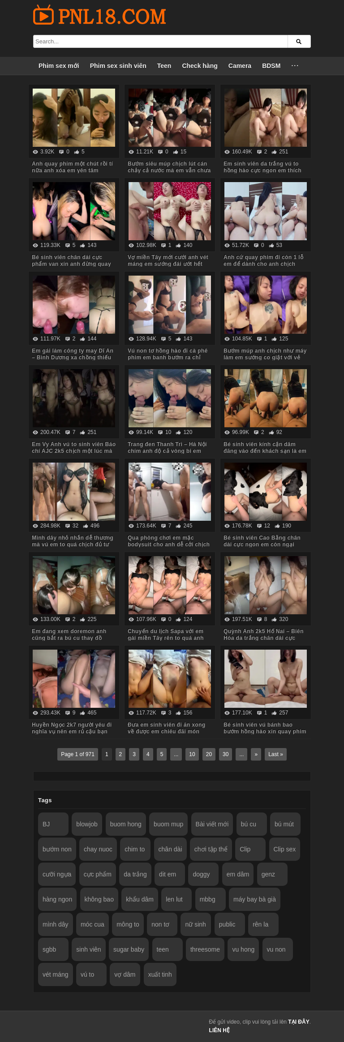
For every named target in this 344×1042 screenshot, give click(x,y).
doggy (201, 874)
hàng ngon (57, 899)
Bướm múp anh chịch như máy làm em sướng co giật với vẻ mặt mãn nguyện (265, 357)
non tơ (160, 924)
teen (163, 949)
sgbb (49, 949)
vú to (87, 974)
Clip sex (285, 849)
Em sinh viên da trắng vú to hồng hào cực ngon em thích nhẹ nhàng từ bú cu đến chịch (264, 170)
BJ (46, 824)
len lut (174, 899)
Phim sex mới (59, 65)
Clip (245, 849)
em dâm (238, 874)
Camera (239, 65)
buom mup (168, 824)
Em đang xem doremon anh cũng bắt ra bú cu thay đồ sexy (69, 638)
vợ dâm (124, 974)
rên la (260, 924)
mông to (127, 924)
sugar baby (128, 949)
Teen (164, 65)
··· (295, 65)
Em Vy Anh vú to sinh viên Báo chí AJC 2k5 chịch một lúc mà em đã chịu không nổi (74, 451)
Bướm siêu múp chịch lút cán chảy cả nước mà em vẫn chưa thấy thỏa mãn (169, 170)
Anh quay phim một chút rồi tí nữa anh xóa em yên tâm (72, 167)
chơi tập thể (211, 849)
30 (225, 754)
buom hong (126, 824)
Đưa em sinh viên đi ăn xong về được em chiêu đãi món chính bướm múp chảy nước (167, 731)
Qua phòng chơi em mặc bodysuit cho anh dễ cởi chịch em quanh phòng (169, 544)
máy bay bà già (254, 899)
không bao (99, 899)
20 (209, 754)
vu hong (243, 949)
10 (192, 754)
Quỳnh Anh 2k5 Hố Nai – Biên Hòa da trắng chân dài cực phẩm (264, 638)
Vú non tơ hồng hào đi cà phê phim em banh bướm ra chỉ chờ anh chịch (168, 357)
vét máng (56, 974)
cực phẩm (98, 874)
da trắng (135, 874)
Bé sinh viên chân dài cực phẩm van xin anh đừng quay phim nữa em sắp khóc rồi (71, 264)
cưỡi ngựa (57, 874)
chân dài (170, 849)
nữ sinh (195, 924)
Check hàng (199, 65)
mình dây (56, 924)
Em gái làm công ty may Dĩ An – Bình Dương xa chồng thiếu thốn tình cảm (72, 357)
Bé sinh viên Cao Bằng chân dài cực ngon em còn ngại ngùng (262, 544)
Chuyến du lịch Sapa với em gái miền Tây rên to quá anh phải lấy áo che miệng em (166, 638)
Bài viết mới (212, 824)
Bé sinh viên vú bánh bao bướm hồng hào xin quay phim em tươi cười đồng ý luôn (265, 731)
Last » (275, 754)
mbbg (207, 899)
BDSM (271, 65)
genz (268, 874)
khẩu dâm (140, 899)
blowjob (86, 824)
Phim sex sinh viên (118, 65)
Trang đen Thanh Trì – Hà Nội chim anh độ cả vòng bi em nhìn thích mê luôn (167, 451)
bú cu (248, 824)
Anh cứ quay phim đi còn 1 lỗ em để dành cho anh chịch (263, 260)
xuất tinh (160, 974)
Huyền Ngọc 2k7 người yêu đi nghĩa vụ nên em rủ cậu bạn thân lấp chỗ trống (72, 731)
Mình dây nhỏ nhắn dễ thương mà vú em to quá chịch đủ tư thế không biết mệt (72, 544)
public (227, 924)
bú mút (284, 824)
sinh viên (88, 949)
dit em (167, 874)
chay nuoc (98, 849)
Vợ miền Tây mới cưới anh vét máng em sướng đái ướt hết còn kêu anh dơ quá (168, 264)
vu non (276, 949)
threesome (205, 949)
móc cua (92, 924)
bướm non (57, 849)
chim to (135, 849)
